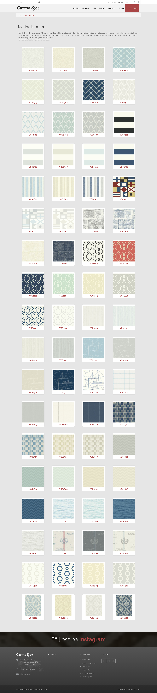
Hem (19, 15)
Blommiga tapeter (88, 673)
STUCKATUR (111, 8)
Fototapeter (86, 670)
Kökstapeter (86, 666)
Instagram (92, 639)
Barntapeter (86, 660)
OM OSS (120, 2)
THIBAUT (102, 8)
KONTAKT (129, 2)
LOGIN (114, 2)
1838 (94, 8)
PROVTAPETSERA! (132, 8)
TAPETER (75, 8)
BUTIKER (121, 8)
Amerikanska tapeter (89, 663)
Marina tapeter (28, 15)
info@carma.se (25, 674)
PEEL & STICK (85, 8)
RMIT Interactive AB (134, 689)
